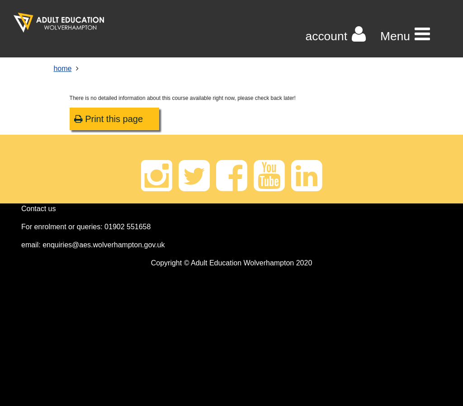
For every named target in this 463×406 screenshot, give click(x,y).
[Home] (59, 22)
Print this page (108, 119)
